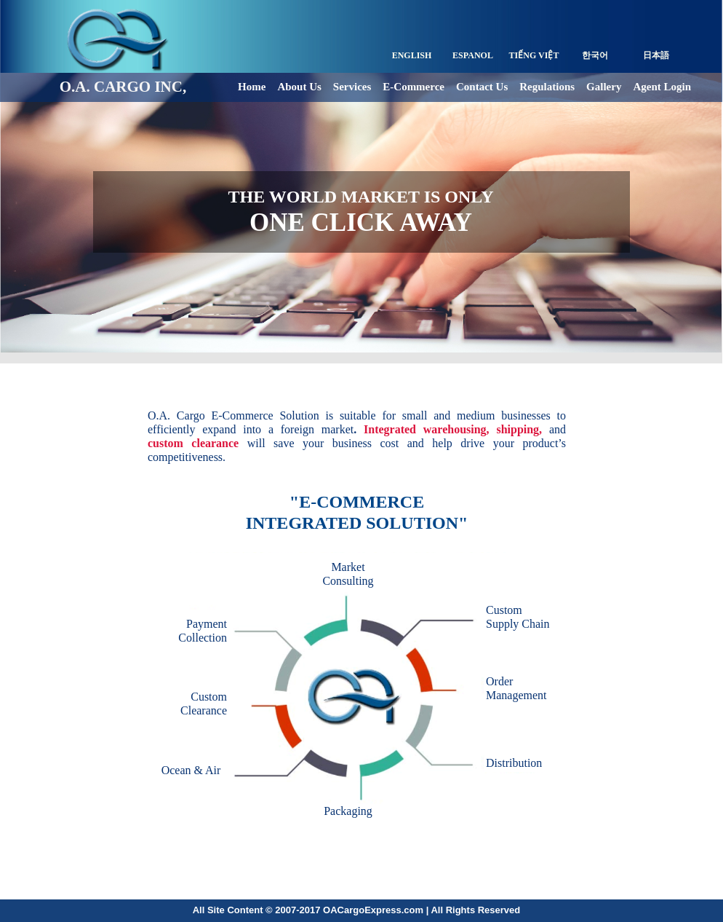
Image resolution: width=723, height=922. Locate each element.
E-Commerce (413, 86)
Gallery (603, 86)
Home (251, 86)
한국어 (595, 55)
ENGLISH (412, 55)
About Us (299, 86)
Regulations (547, 86)
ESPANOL (472, 55)
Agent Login (662, 86)
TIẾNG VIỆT (534, 55)
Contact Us (482, 86)
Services (352, 86)
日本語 (656, 55)
